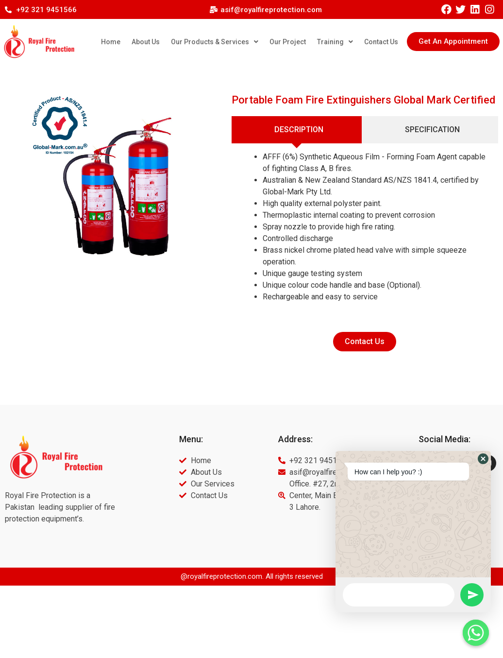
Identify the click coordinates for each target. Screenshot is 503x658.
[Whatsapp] (476, 633)
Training (335, 42)
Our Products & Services (214, 42)
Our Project (287, 42)
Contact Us (381, 42)
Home (110, 42)
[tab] (297, 129)
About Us (146, 42)
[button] (453, 41)
